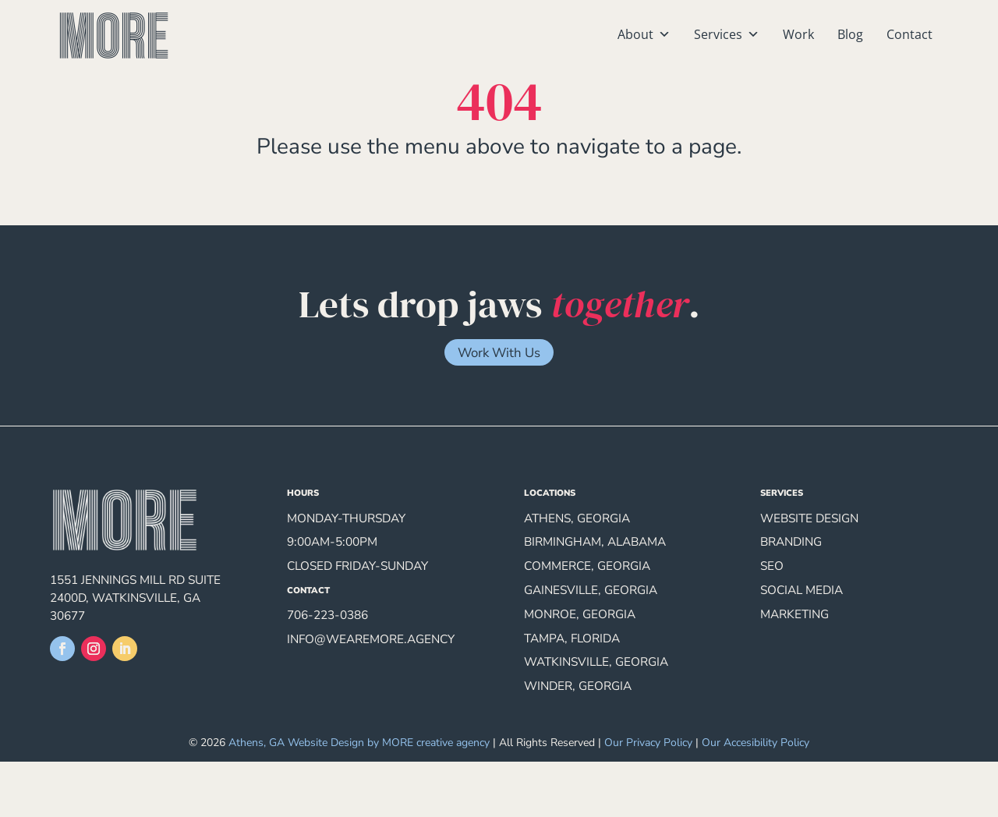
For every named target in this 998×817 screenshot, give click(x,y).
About (644, 34)
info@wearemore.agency (371, 694)
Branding (791, 597)
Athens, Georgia (577, 573)
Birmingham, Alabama (595, 597)
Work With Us (499, 408)
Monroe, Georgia (579, 669)
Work (798, 34)
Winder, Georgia (578, 741)
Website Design (809, 573)
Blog (850, 34)
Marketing (794, 669)
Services (726, 34)
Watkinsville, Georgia (596, 717)
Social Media (801, 645)
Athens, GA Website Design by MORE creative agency (359, 797)
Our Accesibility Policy (755, 797)
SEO (772, 621)
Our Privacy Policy (648, 797)
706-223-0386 (327, 670)
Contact (910, 34)
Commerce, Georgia (587, 621)
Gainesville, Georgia (590, 645)
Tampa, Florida (572, 693)
